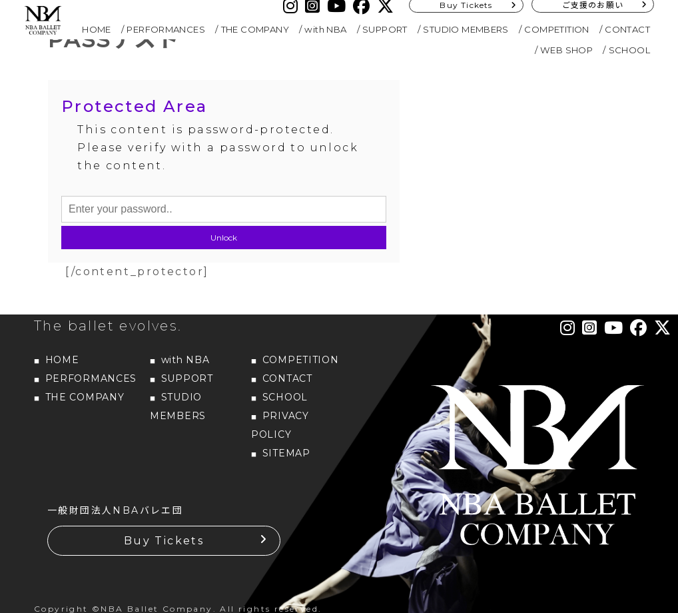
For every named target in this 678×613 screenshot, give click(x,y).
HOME (96, 29)
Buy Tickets (164, 540)
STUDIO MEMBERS (466, 29)
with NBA (325, 29)
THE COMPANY (255, 29)
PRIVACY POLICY (280, 425)
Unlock (223, 238)
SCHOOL (629, 50)
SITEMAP (286, 453)
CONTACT (627, 29)
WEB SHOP (566, 50)
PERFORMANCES (166, 29)
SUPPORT (385, 29)
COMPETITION (556, 29)
